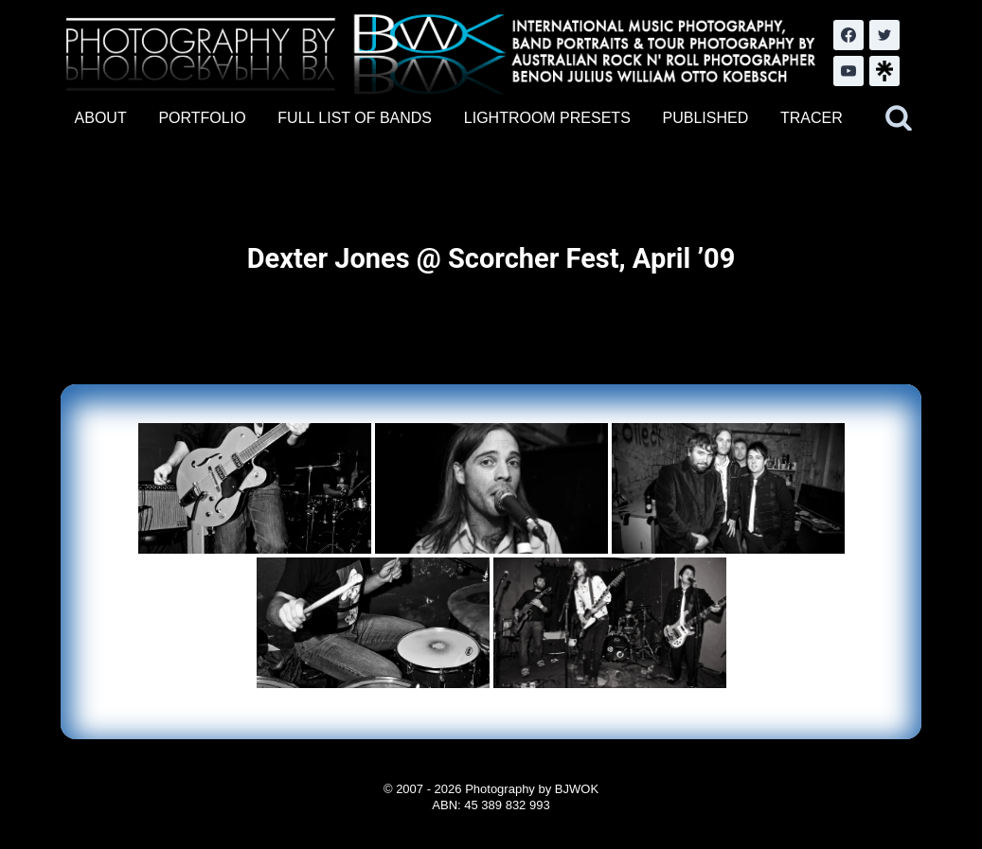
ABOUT (101, 118)
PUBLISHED (706, 118)
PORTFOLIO (201, 118)
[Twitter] (884, 35)
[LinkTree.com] (884, 71)
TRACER (811, 118)
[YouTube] (848, 71)
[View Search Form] (898, 118)
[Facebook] (848, 35)
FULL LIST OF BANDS (354, 118)
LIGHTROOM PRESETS (547, 118)
